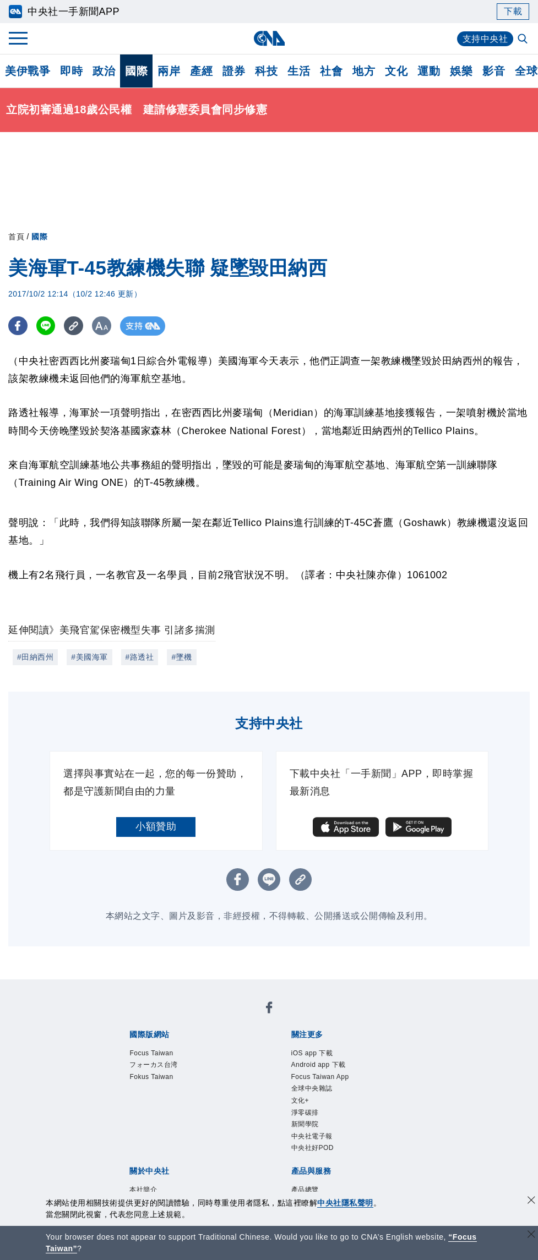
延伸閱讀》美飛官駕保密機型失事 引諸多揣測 (111, 630)
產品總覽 (305, 1189)
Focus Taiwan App (320, 1077)
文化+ (300, 1100)
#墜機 (181, 657)
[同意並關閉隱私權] (531, 1201)
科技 (266, 71)
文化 (396, 71)
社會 (331, 71)
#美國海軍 (89, 657)
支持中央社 (485, 38)
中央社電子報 (312, 1136)
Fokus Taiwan (151, 1077)
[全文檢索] (524, 40)
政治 (104, 71)
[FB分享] (18, 326)
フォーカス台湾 (153, 1065)
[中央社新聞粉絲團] (269, 1009)
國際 (136, 71)
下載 (513, 11)
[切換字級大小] (102, 326)
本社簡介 (143, 1189)
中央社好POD (312, 1148)
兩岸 (168, 71)
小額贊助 (155, 826)
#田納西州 (35, 657)
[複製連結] (74, 326)
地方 (363, 71)
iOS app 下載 (312, 1053)
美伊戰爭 (27, 71)
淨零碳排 (305, 1112)
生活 (298, 71)
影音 (493, 71)
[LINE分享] (46, 326)
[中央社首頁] (269, 38)
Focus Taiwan (151, 1053)
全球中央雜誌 (312, 1088)
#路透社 (140, 657)
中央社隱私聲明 (345, 1202)
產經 (201, 71)
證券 (233, 71)
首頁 (16, 236)
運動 (428, 71)
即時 (71, 71)
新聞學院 (305, 1124)
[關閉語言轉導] (531, 1235)
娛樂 (461, 71)
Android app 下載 (318, 1065)
